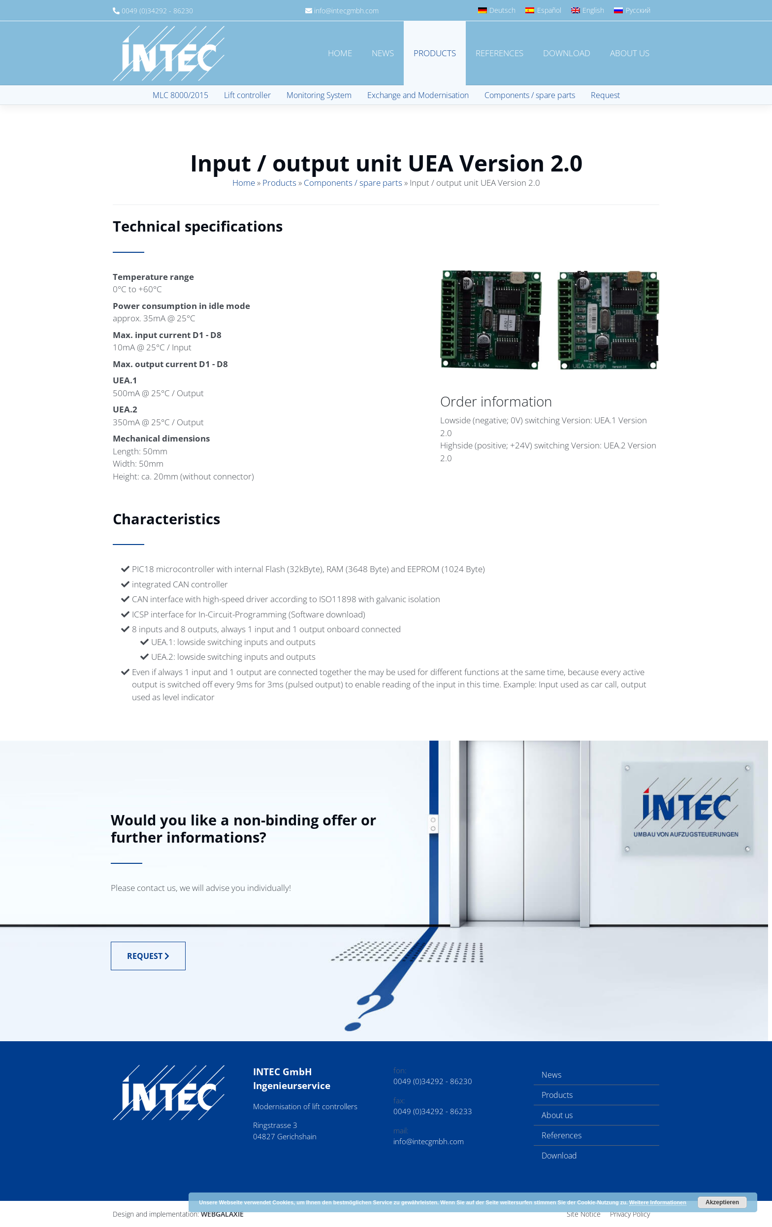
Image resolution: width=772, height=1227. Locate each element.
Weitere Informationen (657, 1202)
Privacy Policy (630, 1214)
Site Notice (584, 1214)
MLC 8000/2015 (180, 95)
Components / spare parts (529, 95)
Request (605, 95)
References (499, 53)
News (383, 53)
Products (435, 53)
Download (566, 53)
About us (629, 53)
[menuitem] (497, 10)
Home (340, 53)
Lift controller (247, 95)
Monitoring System (319, 95)
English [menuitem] (593, 10)
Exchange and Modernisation (418, 95)
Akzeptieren (722, 1202)
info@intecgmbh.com (346, 10)
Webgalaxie (222, 1214)
